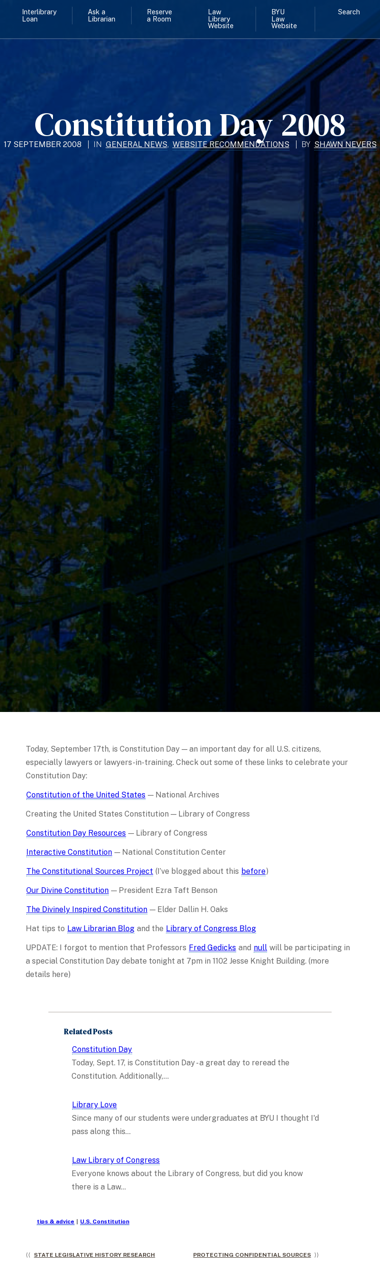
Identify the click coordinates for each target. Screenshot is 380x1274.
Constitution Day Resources (76, 833)
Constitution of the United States (85, 794)
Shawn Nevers (345, 144)
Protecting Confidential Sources (252, 1255)
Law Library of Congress (116, 1160)
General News (136, 144)
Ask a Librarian (101, 15)
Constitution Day (102, 1049)
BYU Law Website (284, 19)
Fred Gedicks (212, 947)
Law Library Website (221, 19)
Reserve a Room (159, 15)
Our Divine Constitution (67, 890)
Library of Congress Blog (211, 928)
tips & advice (55, 1221)
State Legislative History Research (94, 1255)
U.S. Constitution (104, 1221)
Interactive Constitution (69, 852)
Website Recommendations (231, 144)
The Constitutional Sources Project (89, 871)
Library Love (94, 1104)
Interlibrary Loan (39, 15)
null (260, 947)
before (253, 871)
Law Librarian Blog (100, 928)
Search (349, 12)
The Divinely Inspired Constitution (86, 909)
